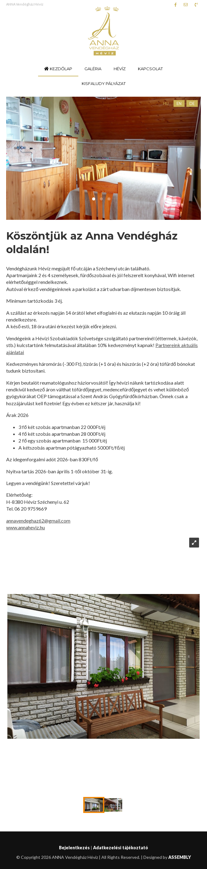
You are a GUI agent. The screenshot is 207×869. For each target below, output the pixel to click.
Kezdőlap (58, 68)
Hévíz (120, 68)
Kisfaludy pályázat (104, 83)
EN (179, 103)
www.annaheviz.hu (25, 527)
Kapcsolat (150, 68)
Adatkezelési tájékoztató (120, 847)
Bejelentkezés (74, 847)
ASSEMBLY (179, 857)
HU (166, 103)
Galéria (92, 68)
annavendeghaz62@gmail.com (38, 520)
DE (192, 103)
